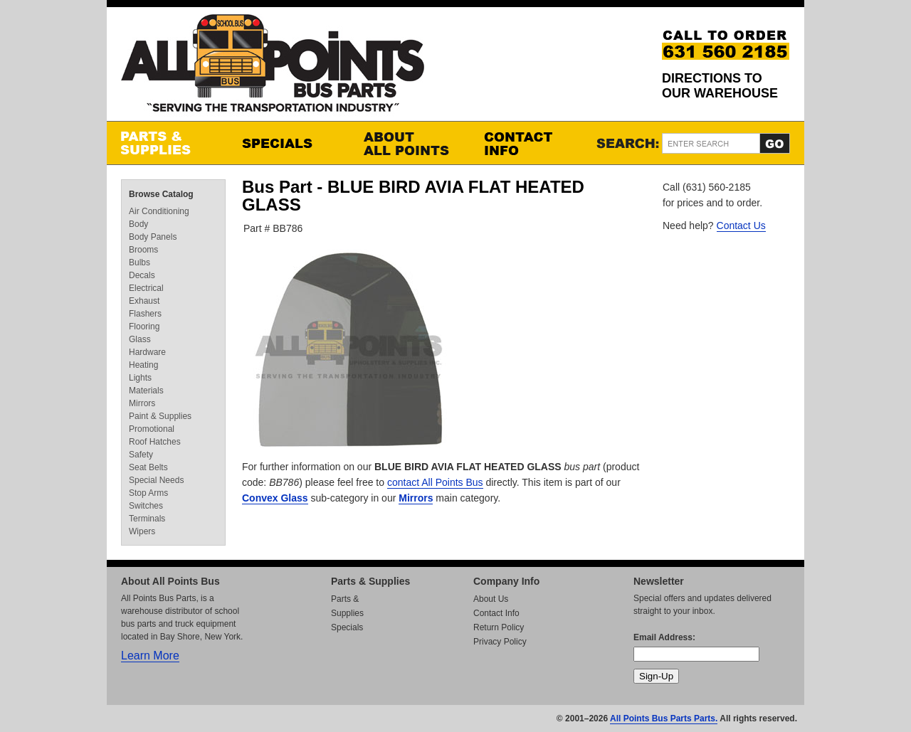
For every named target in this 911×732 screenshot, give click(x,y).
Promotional (151, 429)
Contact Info (530, 143)
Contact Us (741, 225)
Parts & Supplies (167, 143)
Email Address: (664, 637)
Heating (143, 365)
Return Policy (498, 627)
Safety (141, 455)
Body (138, 224)
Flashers (145, 314)
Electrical (146, 288)
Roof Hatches (155, 442)
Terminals (147, 519)
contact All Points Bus (435, 482)
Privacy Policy (500, 642)
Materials (146, 391)
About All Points (409, 143)
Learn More (150, 655)
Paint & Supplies (160, 416)
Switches (146, 506)
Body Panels (153, 237)
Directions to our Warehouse (720, 85)
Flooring (144, 326)
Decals (142, 275)
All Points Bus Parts (272, 67)
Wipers (142, 531)
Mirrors (416, 498)
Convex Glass (275, 498)
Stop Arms (148, 493)
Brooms (143, 250)
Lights (140, 378)
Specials (288, 143)
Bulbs (139, 262)
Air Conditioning (159, 211)
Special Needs (156, 480)
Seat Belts (148, 467)
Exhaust (144, 301)
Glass (140, 339)
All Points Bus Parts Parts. (663, 718)
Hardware (147, 352)
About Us (490, 599)
